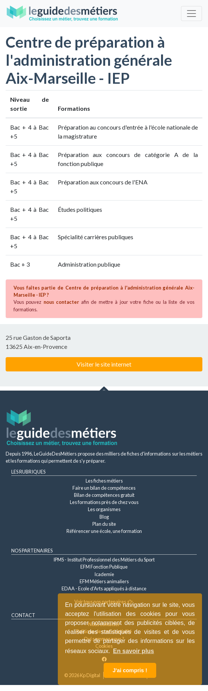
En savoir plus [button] (133, 651)
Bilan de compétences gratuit (104, 495)
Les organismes (104, 509)
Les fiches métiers (104, 481)
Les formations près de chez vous (104, 502)
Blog (104, 517)
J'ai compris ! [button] (130, 670)
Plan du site (104, 524)
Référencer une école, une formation (104, 531)
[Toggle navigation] (191, 13)
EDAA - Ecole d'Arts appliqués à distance (104, 588)
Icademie (104, 574)
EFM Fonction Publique (104, 567)
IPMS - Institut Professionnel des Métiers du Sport (104, 560)
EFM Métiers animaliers (104, 581)
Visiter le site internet (104, 364)
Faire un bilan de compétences (104, 488)
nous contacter (61, 302)
